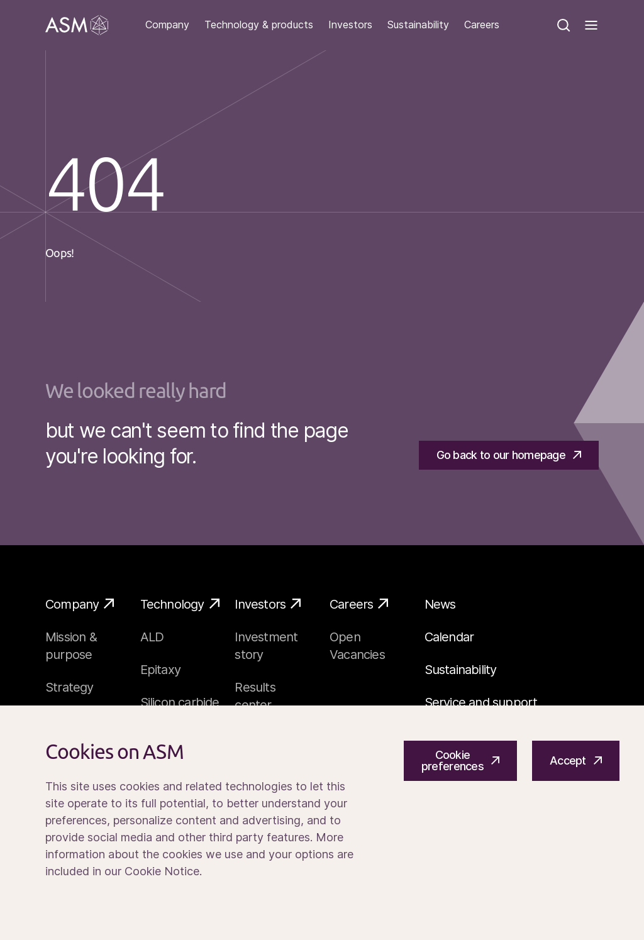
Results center (255, 696)
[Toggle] (591, 25)
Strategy (69, 687)
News (440, 604)
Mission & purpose (71, 645)
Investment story (266, 645)
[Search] (563, 25)
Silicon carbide (179, 702)
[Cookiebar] (322, 822)
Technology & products (258, 25)
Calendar (449, 636)
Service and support (481, 702)
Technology (179, 603)
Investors (350, 25)
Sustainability (418, 25)
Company (167, 25)
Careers (481, 25)
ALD (152, 636)
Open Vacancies (357, 645)
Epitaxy (160, 669)
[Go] (76, 25)
